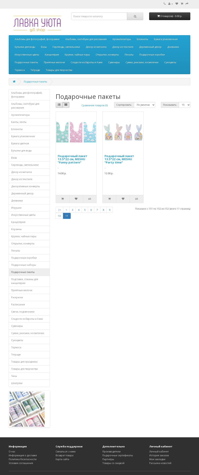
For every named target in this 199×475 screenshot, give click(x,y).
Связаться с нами (66, 451)
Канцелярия (52, 54)
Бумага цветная (20, 143)
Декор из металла (96, 46)
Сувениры (114, 62)
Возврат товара (64, 455)
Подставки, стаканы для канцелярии (24, 281)
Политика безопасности (23, 459)
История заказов (159, 455)
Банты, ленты (18, 122)
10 (59, 216)
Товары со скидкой (113, 463)
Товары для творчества (59, 70)
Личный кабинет (159, 451)
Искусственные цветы (27, 54)
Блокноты (142, 39)
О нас (12, 451)
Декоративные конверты (25, 186)
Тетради (35, 70)
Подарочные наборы (23, 265)
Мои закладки (157, 459)
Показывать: (170, 104)
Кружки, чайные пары (77, 54)
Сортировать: (124, 104)
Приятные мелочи (54, 62)
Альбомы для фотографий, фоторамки (37, 39)
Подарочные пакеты (26, 62)
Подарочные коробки (152, 54)
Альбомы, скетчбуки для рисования (86, 39)
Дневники (173, 46)
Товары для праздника (24, 361)
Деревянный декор (150, 46)
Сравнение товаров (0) (95, 105)
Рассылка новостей (160, 463)
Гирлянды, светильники (66, 46)
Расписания (18, 304)
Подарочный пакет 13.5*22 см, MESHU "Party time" (119, 159)
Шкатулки (16, 383)
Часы (14, 376)
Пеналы (129, 54)
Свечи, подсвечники (22, 311)
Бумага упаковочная (166, 39)
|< (59, 210)
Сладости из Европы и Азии (86, 62)
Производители (111, 451)
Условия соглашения (21, 463)
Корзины (16, 229)
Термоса (20, 70)
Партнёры (108, 459)
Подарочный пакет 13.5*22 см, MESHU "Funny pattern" (72, 159)
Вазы (44, 46)
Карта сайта (62, 459)
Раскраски (17, 297)
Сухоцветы (170, 62)
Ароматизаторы (121, 39)
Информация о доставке (23, 455)
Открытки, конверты (107, 54)
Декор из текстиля (122, 46)
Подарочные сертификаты (117, 455)
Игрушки (16, 207)
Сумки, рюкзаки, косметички (142, 62)
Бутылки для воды (25, 46)
